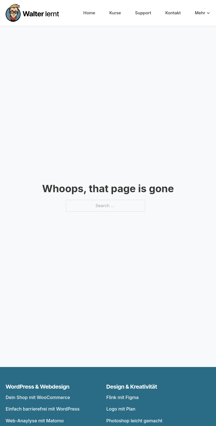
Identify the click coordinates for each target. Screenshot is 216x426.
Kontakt (173, 12)
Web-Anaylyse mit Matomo (35, 420)
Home (89, 12)
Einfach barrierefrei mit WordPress (43, 409)
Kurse (115, 12)
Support (143, 12)
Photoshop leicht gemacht (134, 420)
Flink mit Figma (122, 397)
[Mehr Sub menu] (208, 13)
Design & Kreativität (131, 386)
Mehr (200, 12)
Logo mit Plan (121, 409)
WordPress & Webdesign (37, 386)
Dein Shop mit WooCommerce (38, 397)
